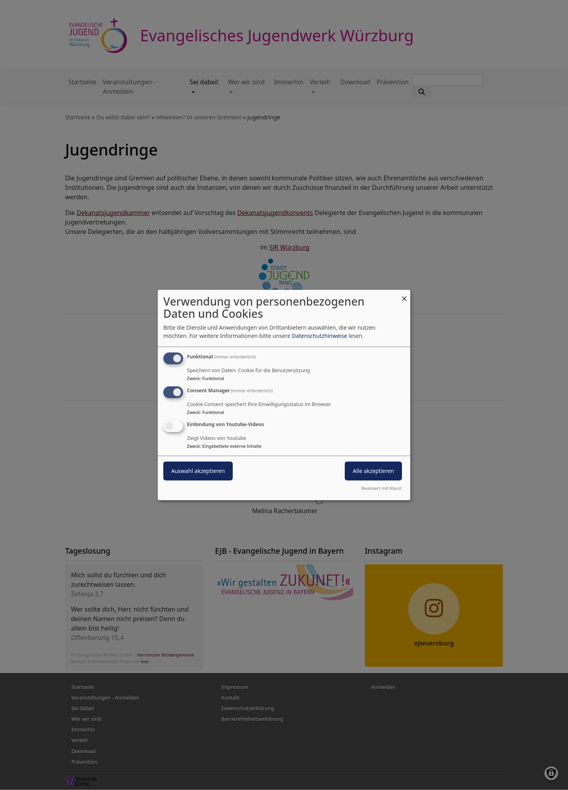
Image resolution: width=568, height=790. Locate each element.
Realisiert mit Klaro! (381, 488)
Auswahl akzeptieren (198, 471)
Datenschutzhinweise (319, 335)
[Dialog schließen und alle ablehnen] (404, 295)
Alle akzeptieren (373, 471)
